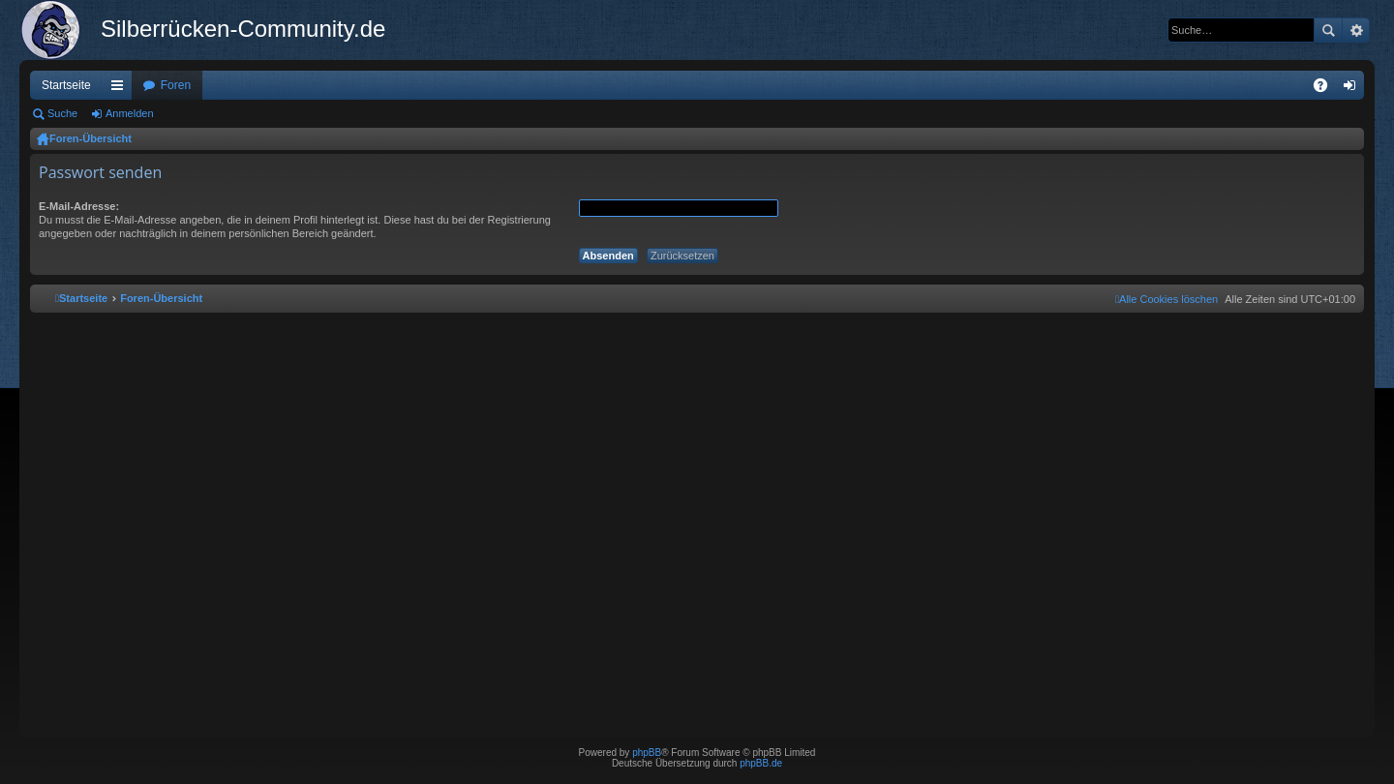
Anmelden (130, 113)
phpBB (646, 752)
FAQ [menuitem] (1326, 89)
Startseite (66, 85)
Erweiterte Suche (1356, 30)
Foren (176, 85)
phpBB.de (761, 763)
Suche (1328, 30)
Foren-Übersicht (90, 138)
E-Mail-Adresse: (79, 206)
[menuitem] (1166, 299)
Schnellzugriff (121, 89)
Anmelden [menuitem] (1354, 89)
